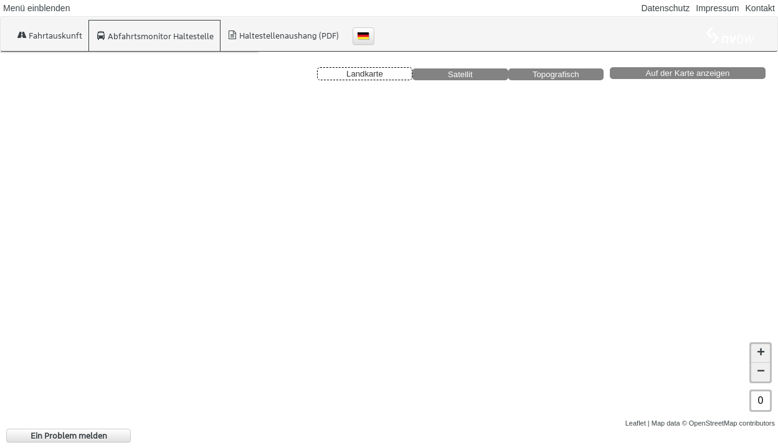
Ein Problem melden (69, 435)
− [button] (761, 372)
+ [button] (761, 353)
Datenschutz (665, 8)
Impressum (717, 8)
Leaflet (635, 423)
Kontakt (760, 8)
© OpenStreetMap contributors (728, 423)
